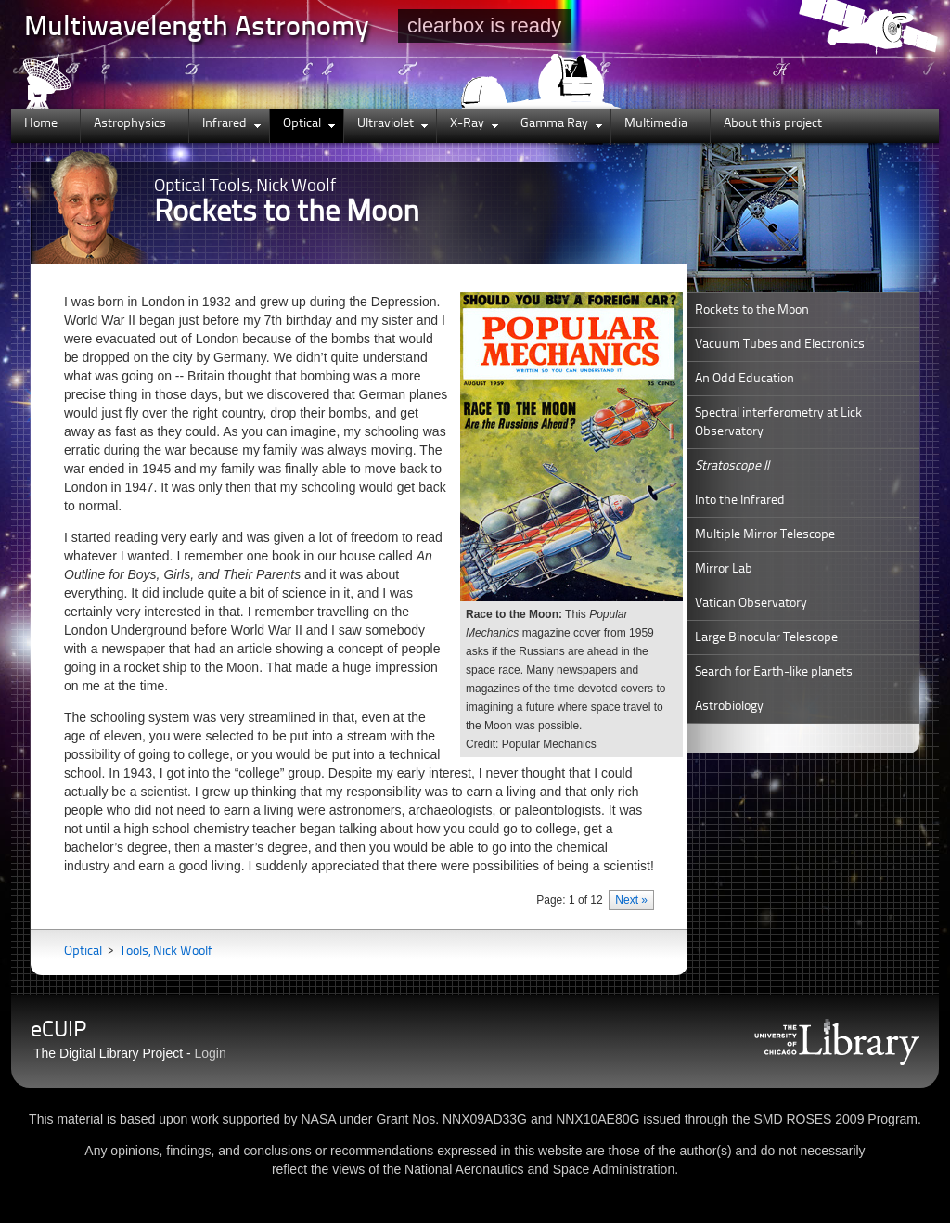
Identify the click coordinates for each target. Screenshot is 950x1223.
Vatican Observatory (751, 603)
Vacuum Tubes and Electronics (780, 344)
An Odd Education (744, 378)
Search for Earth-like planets (774, 671)
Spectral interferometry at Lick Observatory (778, 422)
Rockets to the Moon (752, 309)
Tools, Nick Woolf (166, 951)
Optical (84, 951)
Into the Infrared (740, 500)
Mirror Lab (723, 568)
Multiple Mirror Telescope (765, 534)
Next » (631, 900)
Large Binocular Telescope (766, 637)
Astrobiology (729, 706)
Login (210, 1053)
